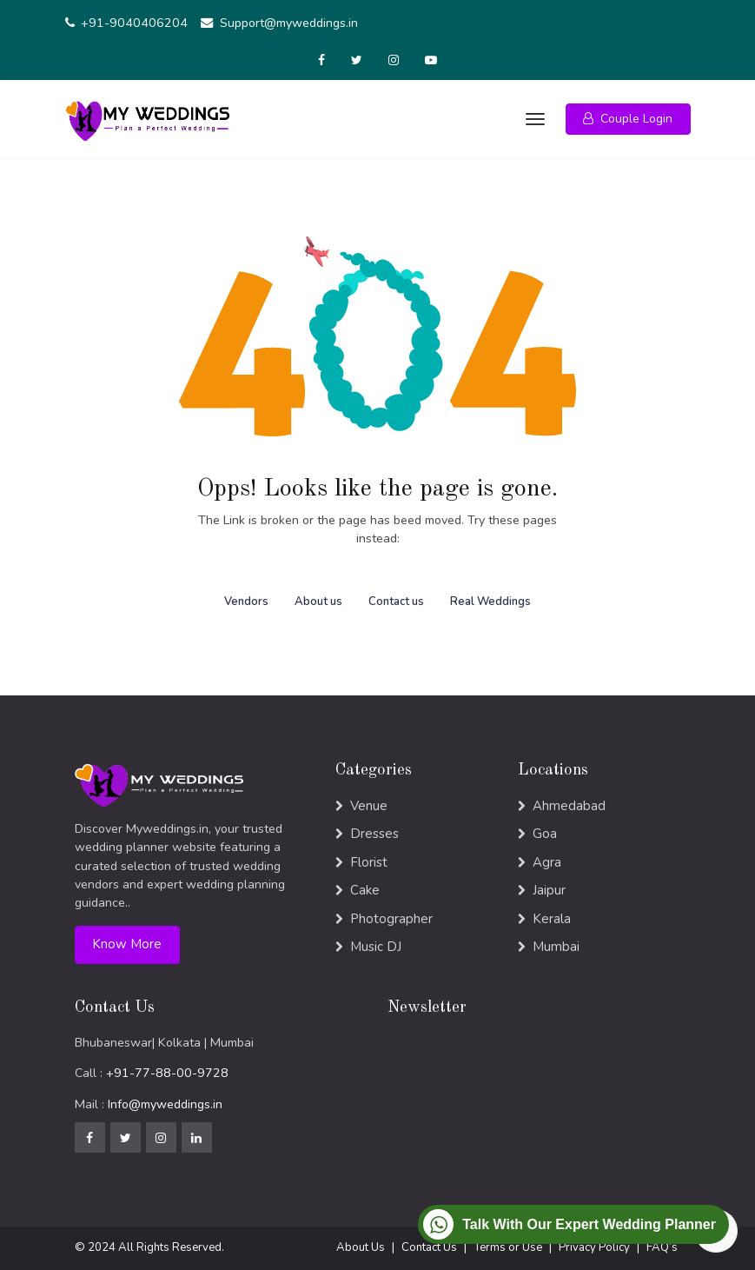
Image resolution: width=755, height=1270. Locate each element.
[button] (628, 119)
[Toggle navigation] (534, 119)
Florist (368, 862)
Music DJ (375, 946)
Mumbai (556, 946)
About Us (360, 1247)
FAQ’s (662, 1247)
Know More (127, 944)
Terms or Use (508, 1247)
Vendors (246, 601)
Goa (545, 833)
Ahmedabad (569, 806)
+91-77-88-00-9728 (167, 1073)
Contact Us (429, 1247)
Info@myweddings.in (165, 1104)
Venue (368, 806)
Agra (547, 862)
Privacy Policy (594, 1247)
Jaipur (549, 890)
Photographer (391, 919)
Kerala (552, 919)
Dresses (374, 833)
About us (318, 601)
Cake (365, 890)
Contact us (396, 601)
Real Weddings (490, 601)
